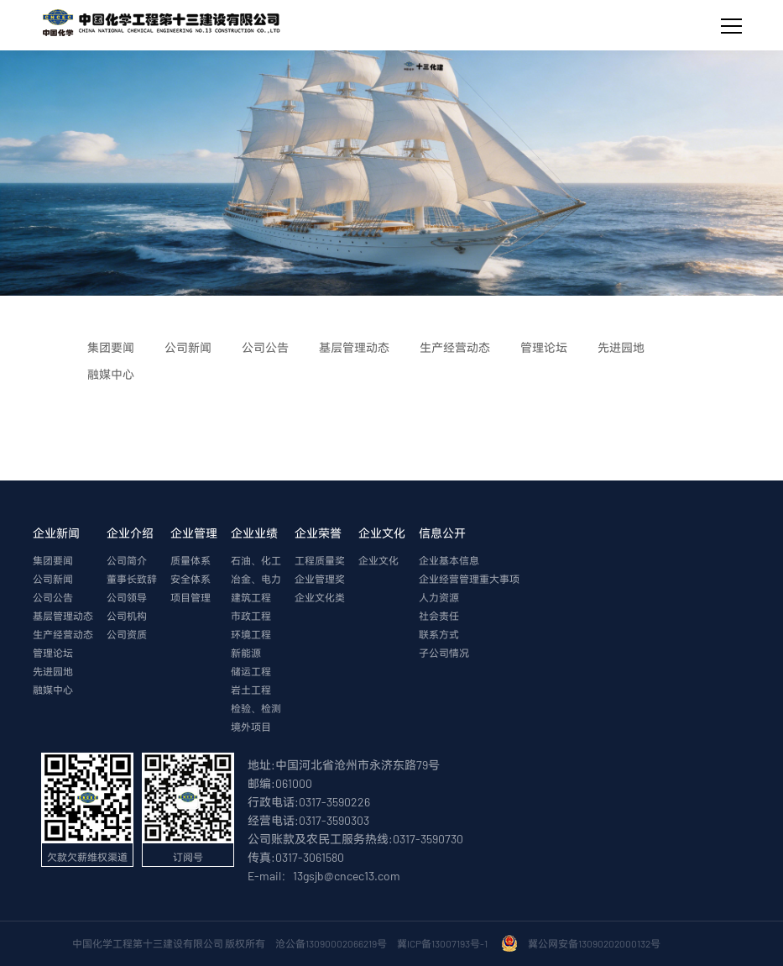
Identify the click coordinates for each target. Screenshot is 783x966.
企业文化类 (320, 597)
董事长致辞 (132, 579)
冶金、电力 (256, 579)
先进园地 (53, 671)
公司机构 (127, 616)
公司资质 (127, 634)
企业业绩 (254, 533)
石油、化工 (256, 560)
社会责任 (439, 616)
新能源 (246, 653)
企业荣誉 (318, 533)
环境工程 (251, 634)
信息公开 (442, 533)
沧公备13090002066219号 (331, 943)
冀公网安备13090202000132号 (596, 943)
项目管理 (190, 597)
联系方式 (439, 634)
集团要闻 (53, 560)
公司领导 (127, 597)
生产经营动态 (63, 634)
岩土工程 (251, 690)
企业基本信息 (449, 560)
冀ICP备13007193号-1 (444, 943)
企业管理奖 (320, 579)
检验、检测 (256, 708)
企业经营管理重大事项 (469, 579)
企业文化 (381, 533)
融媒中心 (53, 690)
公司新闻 (53, 579)
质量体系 (190, 560)
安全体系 (190, 579)
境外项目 (251, 726)
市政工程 (251, 616)
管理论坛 (53, 653)
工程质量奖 (320, 560)
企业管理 (193, 533)
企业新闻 (56, 533)
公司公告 (53, 597)
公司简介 (127, 560)
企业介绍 (130, 533)
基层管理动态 (63, 616)
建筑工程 (251, 597)
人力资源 (439, 597)
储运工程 (251, 671)
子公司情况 (444, 653)
